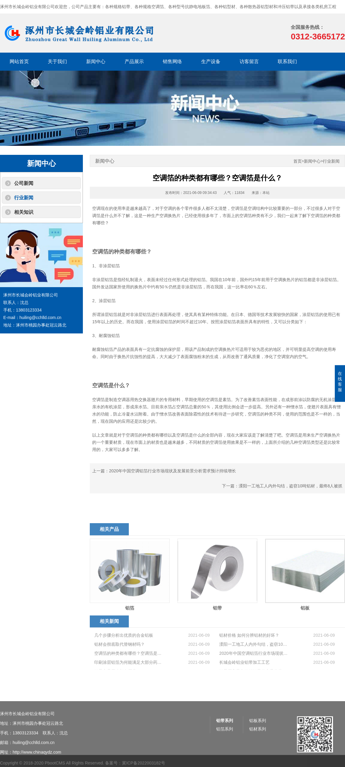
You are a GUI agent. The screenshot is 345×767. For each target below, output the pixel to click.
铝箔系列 (224, 746)
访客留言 (249, 61)
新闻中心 (95, 61)
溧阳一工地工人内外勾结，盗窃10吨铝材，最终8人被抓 (290, 485)
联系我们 (287, 61)
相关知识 (23, 212)
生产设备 (210, 61)
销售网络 (172, 61)
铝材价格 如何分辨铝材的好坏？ (249, 651)
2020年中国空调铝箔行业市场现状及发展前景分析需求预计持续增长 (172, 470)
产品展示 (134, 61)
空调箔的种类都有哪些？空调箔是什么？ (129, 669)
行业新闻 (23, 197)
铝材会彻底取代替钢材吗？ (119, 660)
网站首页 (19, 61)
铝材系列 (257, 746)
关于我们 (57, 61)
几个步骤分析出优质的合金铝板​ (123, 651)
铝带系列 (224, 738)
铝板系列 (257, 738)
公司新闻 (23, 183)
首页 (297, 161)
